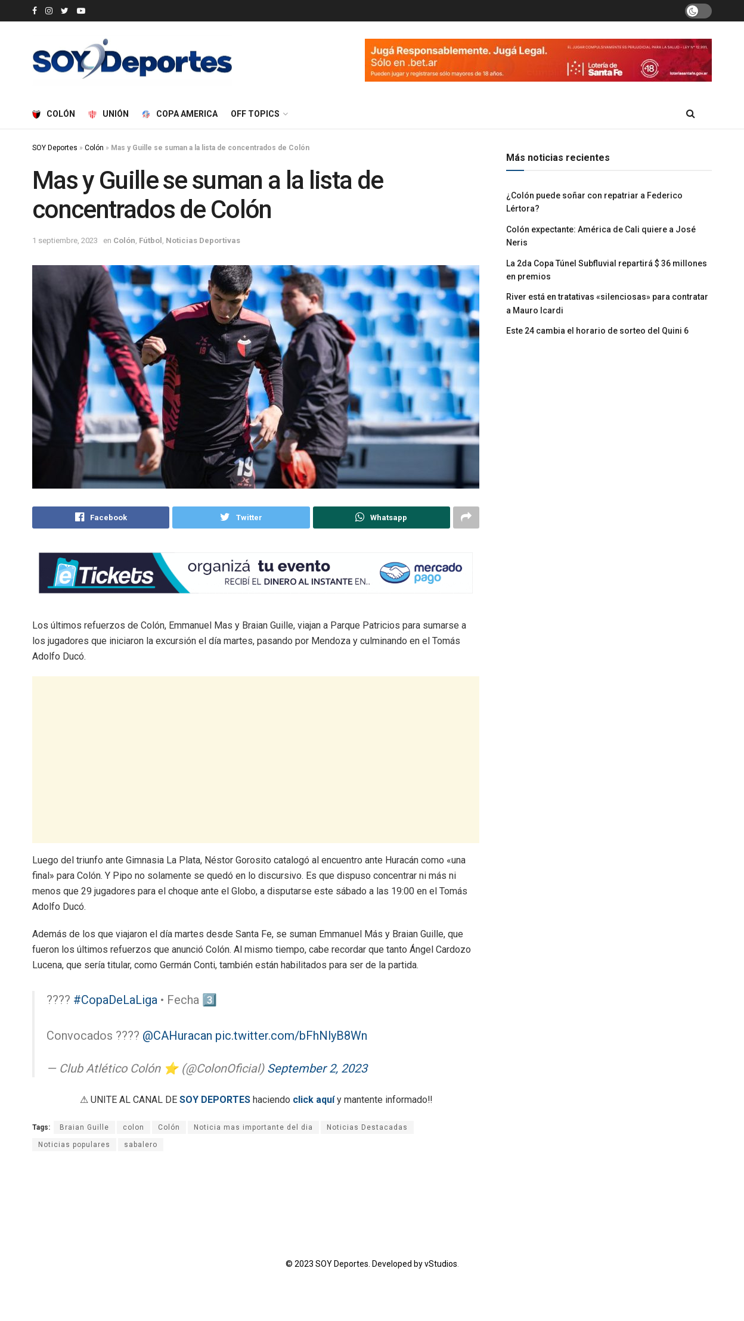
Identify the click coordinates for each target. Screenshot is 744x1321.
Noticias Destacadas (367, 1128)
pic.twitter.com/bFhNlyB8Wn (291, 1036)
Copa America (180, 114)
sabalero (140, 1145)
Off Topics (255, 114)
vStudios (440, 1264)
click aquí (313, 1100)
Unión (108, 114)
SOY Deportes (55, 148)
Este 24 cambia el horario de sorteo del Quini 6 (597, 330)
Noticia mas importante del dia (253, 1128)
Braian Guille (84, 1128)
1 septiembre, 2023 (65, 240)
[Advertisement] (255, 760)
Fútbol (150, 240)
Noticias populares (74, 1145)
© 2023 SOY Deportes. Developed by (355, 1264)
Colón (53, 114)
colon (133, 1128)
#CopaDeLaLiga (115, 1000)
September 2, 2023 (317, 1069)
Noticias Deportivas (203, 240)
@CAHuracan (177, 1036)
